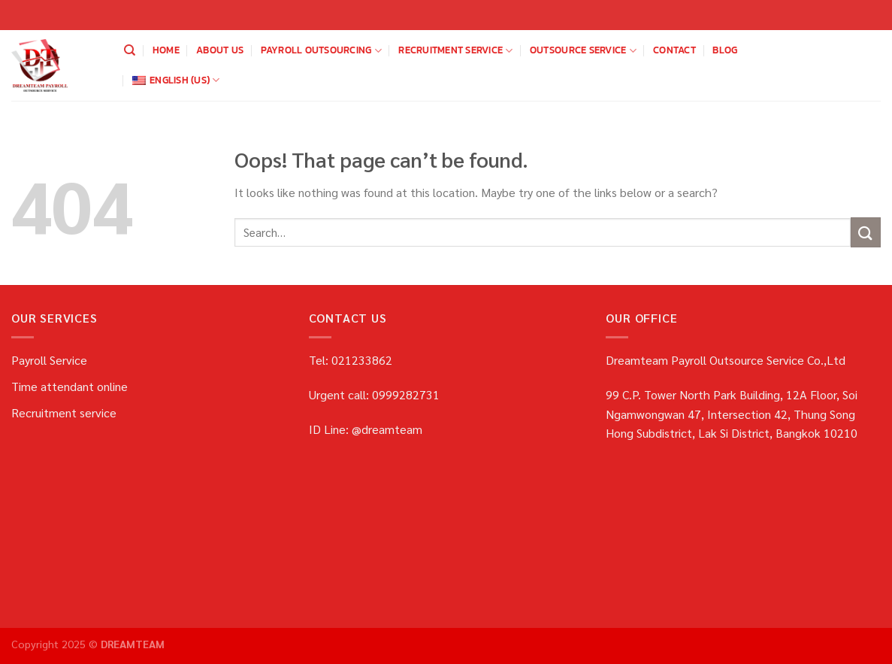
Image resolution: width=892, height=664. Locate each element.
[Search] (129, 50)
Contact (674, 50)
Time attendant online (69, 386)
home (166, 50)
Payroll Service (49, 360)
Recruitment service (455, 50)
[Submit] (866, 232)
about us (219, 50)
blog (724, 50)
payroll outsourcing (321, 50)
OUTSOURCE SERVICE (583, 50)
